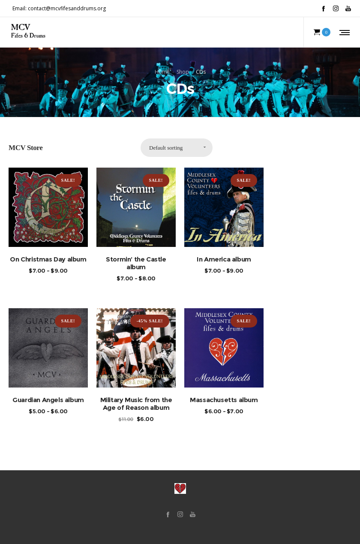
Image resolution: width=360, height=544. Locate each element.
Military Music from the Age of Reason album (136, 404)
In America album (224, 259)
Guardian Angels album (48, 400)
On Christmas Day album (48, 259)
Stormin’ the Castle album (136, 263)
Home (162, 71)
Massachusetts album (224, 400)
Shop (183, 71)
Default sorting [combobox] (166, 147)
